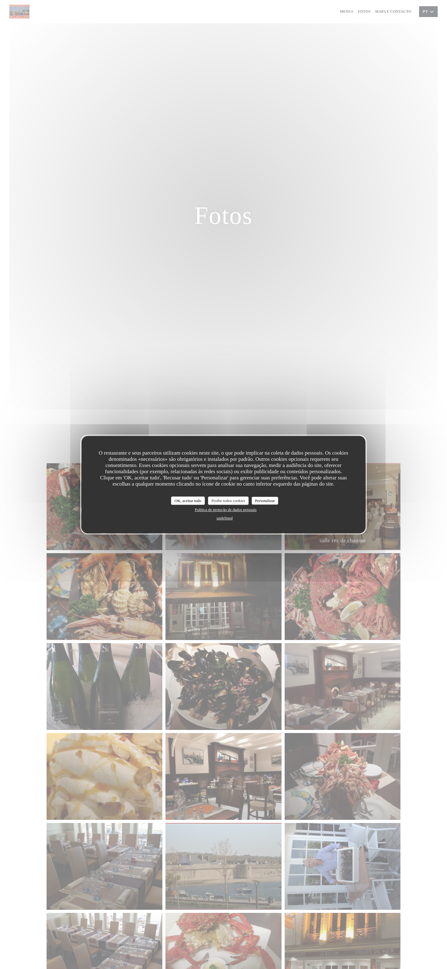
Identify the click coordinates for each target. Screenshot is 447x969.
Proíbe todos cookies (228, 500)
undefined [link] (225, 518)
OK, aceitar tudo (187, 500)
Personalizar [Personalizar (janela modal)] (265, 500)
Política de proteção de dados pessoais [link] (226, 509)
